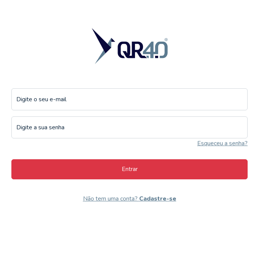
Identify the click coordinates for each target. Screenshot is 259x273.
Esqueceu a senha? (222, 143)
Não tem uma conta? (129, 199)
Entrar (130, 169)
